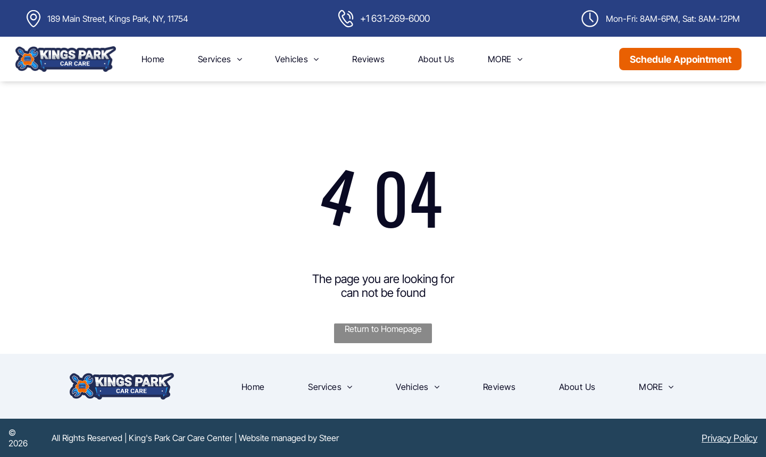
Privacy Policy (729, 438)
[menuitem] (153, 59)
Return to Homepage (383, 328)
